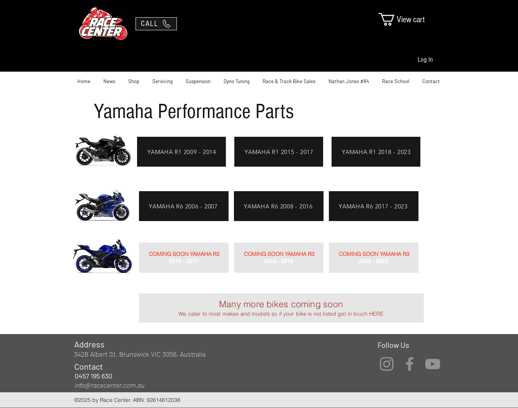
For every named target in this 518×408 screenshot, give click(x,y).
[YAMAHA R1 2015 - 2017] (279, 152)
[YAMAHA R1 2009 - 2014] (181, 152)
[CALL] (156, 23)
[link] (408, 19)
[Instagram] (386, 364)
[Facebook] (409, 364)
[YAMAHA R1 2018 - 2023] (376, 152)
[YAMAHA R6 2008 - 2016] (278, 206)
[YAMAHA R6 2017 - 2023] (373, 206)
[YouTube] (432, 364)
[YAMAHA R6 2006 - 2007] (183, 206)
